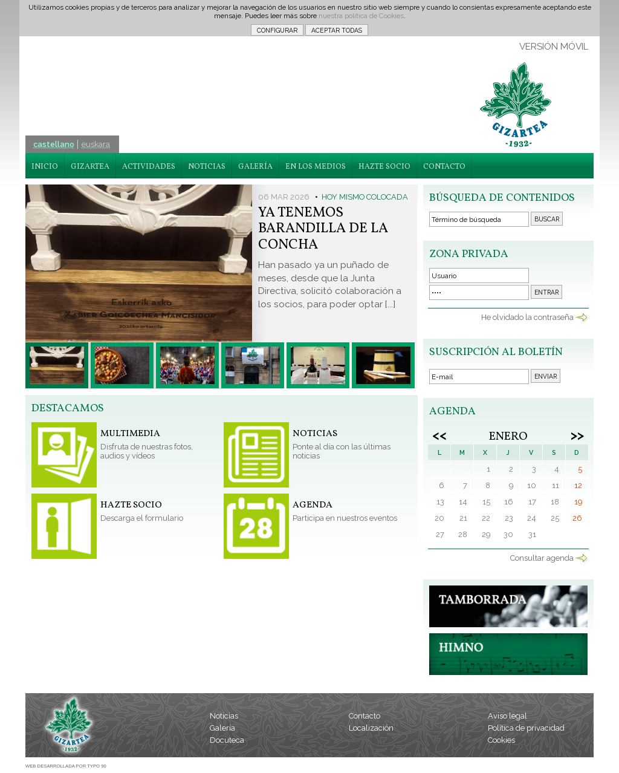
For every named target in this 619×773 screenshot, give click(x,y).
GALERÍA (255, 166)
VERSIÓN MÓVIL (553, 46)
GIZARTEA (90, 166)
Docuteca (227, 740)
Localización (371, 727)
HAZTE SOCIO (384, 166)
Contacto (364, 715)
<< (439, 435)
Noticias (224, 715)
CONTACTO (444, 166)
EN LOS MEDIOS (315, 166)
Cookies (501, 740)
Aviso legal (507, 715)
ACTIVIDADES (148, 166)
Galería (222, 727)
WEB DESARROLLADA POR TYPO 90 (65, 766)
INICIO (44, 166)
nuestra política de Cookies (361, 15)
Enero (508, 437)
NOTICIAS (206, 166)
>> (577, 435)
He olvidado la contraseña (527, 317)
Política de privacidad (526, 727)
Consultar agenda (542, 558)
